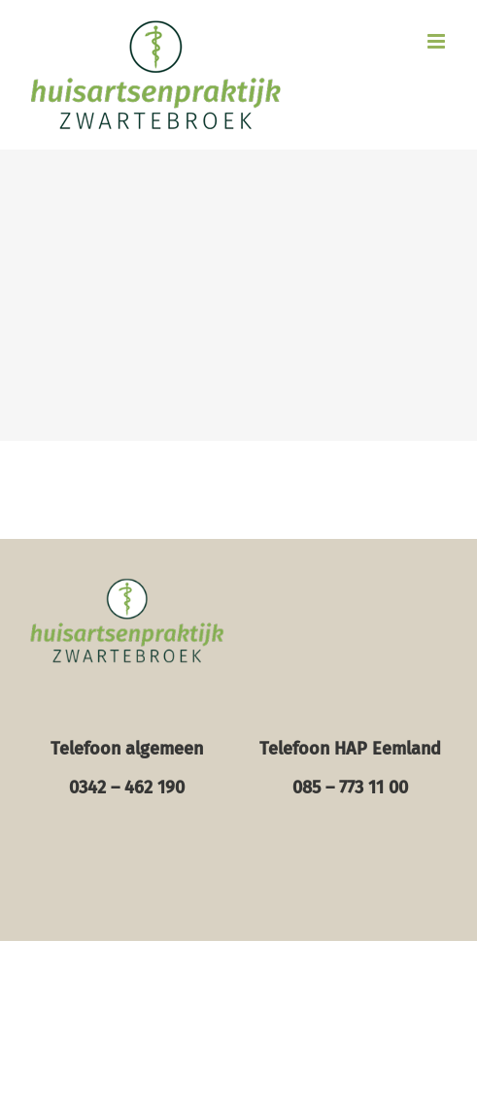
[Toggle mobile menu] (437, 41)
